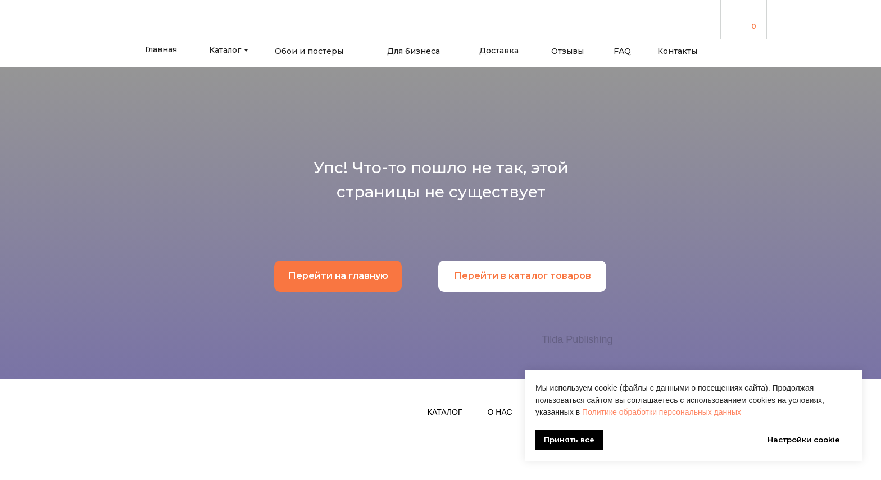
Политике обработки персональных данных (661, 411)
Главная (161, 49)
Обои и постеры (309, 51)
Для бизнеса (413, 51)
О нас (500, 411)
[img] (738, 18)
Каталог (225, 50)
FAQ (622, 51)
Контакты (677, 51)
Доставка (499, 51)
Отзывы (567, 51)
